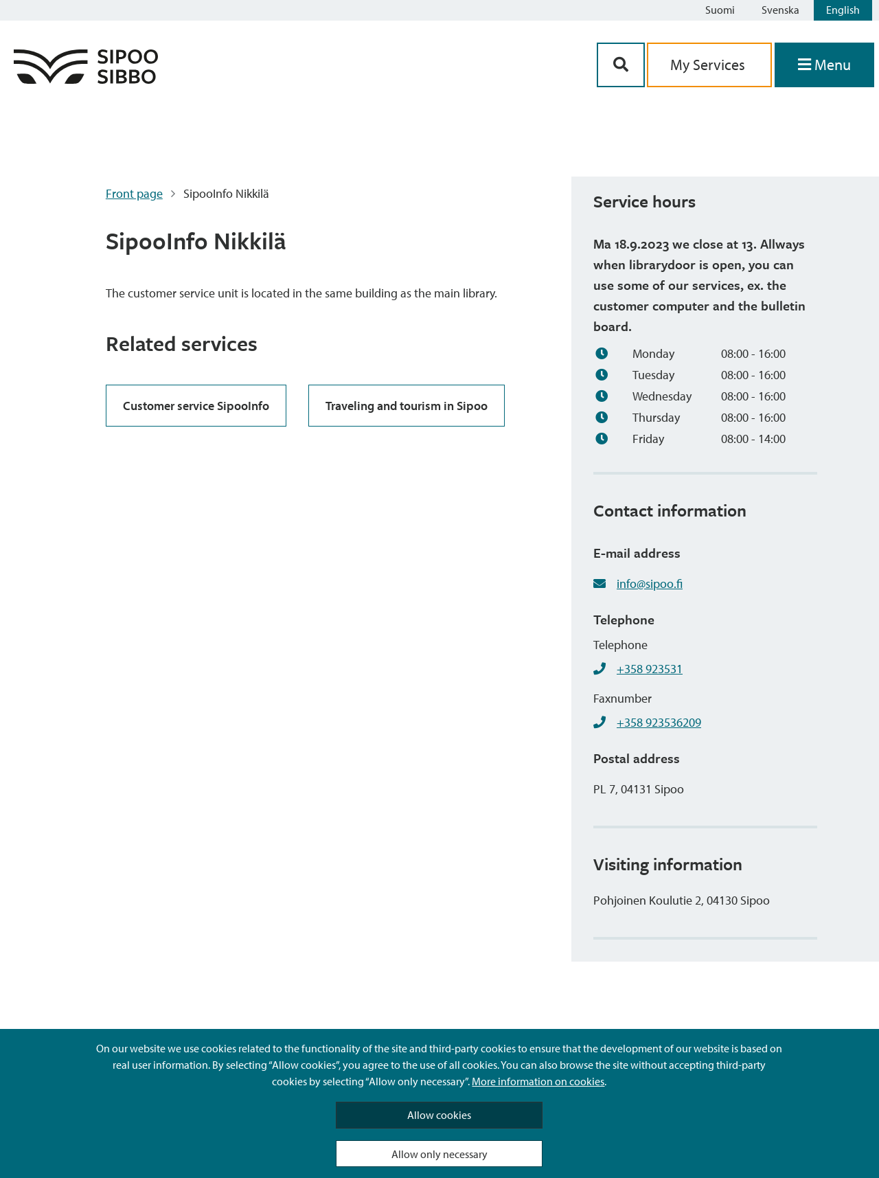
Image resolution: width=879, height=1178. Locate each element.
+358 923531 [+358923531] (650, 669)
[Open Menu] (824, 65)
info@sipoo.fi (650, 583)
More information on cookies (538, 1081)
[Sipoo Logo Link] (86, 79)
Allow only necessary (439, 1154)
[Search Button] (621, 65)
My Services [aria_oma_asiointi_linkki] (709, 64)
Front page (134, 193)
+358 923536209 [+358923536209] (659, 722)
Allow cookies (439, 1115)
